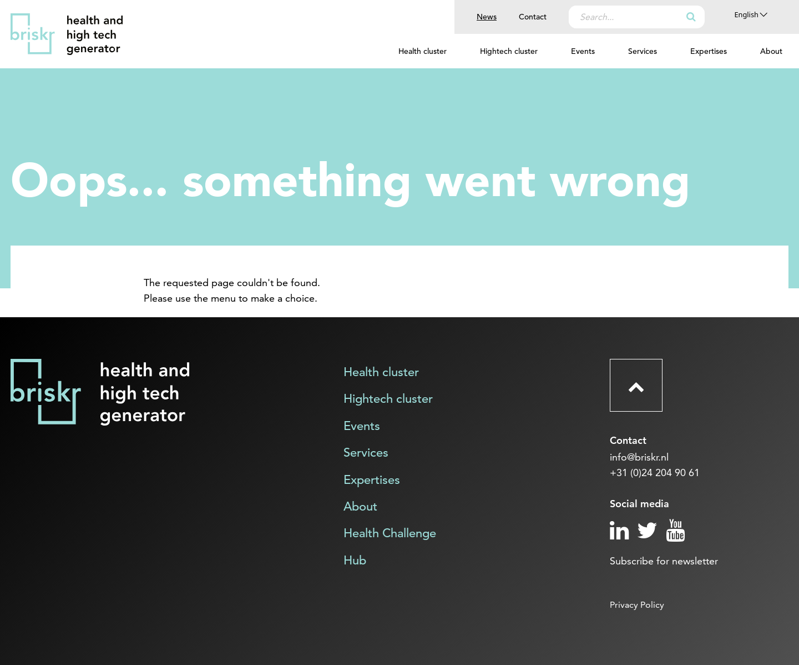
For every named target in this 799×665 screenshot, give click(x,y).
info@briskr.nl (639, 457)
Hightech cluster (509, 51)
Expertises (708, 51)
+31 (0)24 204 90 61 (655, 472)
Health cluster (422, 51)
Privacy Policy (637, 604)
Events (583, 51)
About (771, 51)
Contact (533, 17)
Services (642, 51)
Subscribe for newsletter (664, 560)
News (487, 17)
